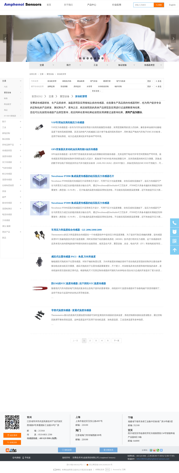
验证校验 (126, 65)
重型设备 (64, 96)
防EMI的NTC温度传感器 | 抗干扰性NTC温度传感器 (78, 283)
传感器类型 (153, 65)
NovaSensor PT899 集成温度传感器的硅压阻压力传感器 (80, 203)
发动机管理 (61, 74)
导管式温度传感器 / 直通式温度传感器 (71, 310)
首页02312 (37, 96)
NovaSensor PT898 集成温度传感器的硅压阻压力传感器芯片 (82, 176)
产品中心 (91, 5)
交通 (51, 96)
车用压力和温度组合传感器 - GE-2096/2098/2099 (76, 230)
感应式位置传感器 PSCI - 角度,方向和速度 (73, 256)
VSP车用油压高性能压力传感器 (67, 122)
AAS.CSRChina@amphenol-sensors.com (148, 459)
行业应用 (116, 5)
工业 (101, 65)
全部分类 (33, 74)
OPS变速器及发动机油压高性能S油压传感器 (74, 149)
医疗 (74, 65)
